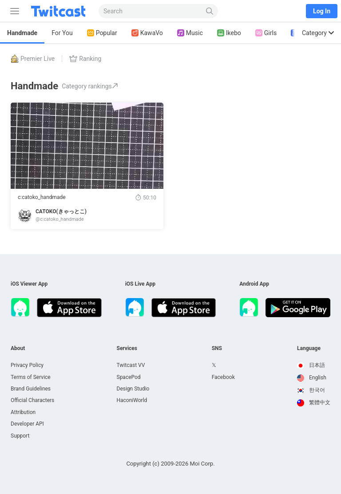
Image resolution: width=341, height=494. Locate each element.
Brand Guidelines (31, 389)
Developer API (27, 424)
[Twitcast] (60, 11)
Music (190, 33)
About (18, 348)
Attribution (23, 412)
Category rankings (90, 86)
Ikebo (229, 33)
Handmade (22, 32)
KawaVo (147, 33)
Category (318, 32)
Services (127, 348)
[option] (313, 365)
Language (309, 348)
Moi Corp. (202, 463)
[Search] (210, 11)
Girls (266, 33)
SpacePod (129, 377)
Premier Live (33, 59)
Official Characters (32, 400)
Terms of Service (31, 377)
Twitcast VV (131, 365)
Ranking (85, 59)
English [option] (311, 377)
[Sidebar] (13, 11)
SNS (217, 348)
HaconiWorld (132, 400)
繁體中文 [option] (313, 402)
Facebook (223, 377)
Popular (102, 33)
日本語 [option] (311, 365)
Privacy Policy (27, 365)
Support (20, 436)
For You (62, 32)
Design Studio (133, 389)
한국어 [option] (311, 390)
